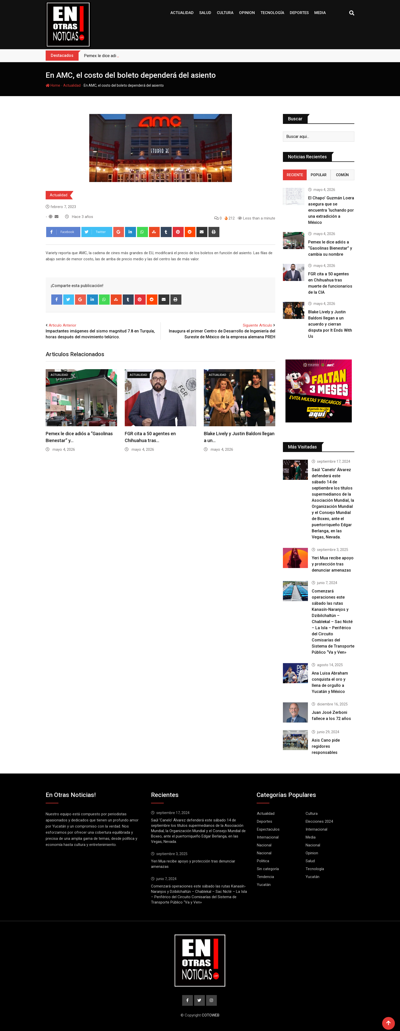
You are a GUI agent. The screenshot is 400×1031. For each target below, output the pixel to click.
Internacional (316, 829)
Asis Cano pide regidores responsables (326, 746)
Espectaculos (268, 829)
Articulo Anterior (62, 325)
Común (342, 175)
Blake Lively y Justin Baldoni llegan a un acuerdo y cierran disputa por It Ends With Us (330, 324)
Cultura (225, 12)
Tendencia (265, 876)
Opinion (247, 12)
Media (320, 12)
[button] (291, 391)
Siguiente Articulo (257, 325)
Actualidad (182, 12)
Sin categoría (268, 869)
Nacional (264, 845)
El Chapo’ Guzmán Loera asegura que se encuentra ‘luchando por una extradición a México (331, 210)
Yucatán (312, 876)
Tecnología (272, 12)
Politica (263, 861)
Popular (319, 175)
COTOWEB (210, 1015)
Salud (205, 12)
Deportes (299, 12)
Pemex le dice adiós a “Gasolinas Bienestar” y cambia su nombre (330, 248)
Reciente (295, 175)
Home (53, 85)
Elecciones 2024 (319, 821)
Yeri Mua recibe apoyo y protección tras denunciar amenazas (333, 564)
